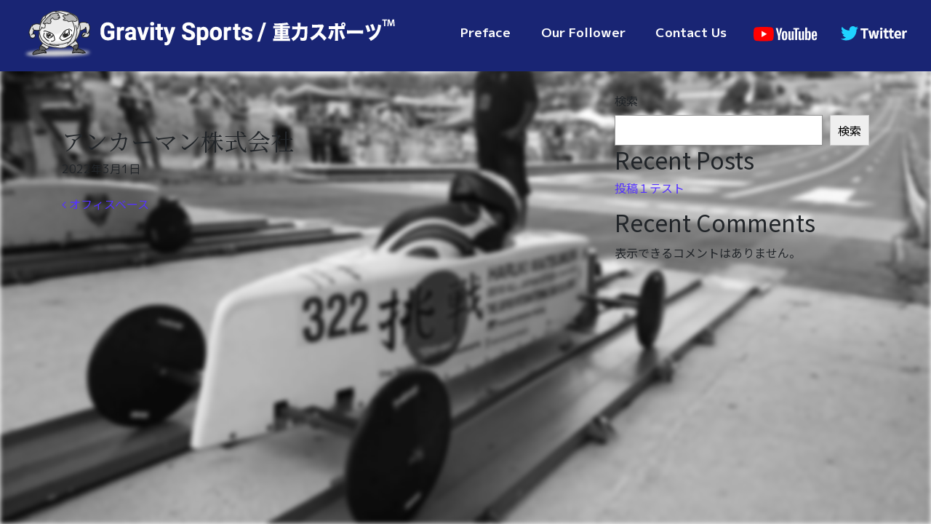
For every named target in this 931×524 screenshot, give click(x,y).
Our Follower (583, 32)
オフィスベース (105, 204)
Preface (485, 32)
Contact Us (691, 32)
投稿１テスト (649, 187)
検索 (626, 100)
